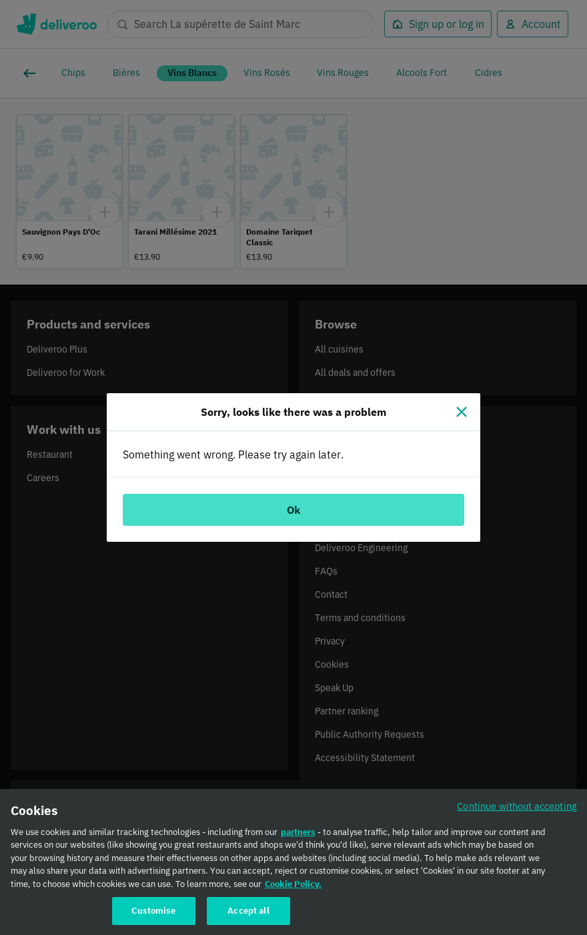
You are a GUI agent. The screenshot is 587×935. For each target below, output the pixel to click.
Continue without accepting (517, 812)
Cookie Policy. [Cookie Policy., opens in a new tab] (293, 890)
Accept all (248, 917)
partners (298, 838)
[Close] (462, 412)
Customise (153, 917)
